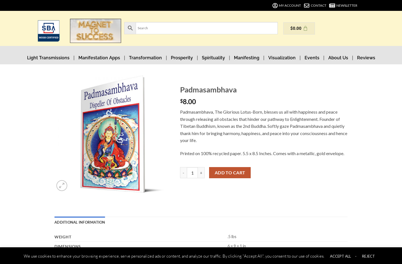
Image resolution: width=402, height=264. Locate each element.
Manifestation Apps (99, 57)
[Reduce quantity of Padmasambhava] (183, 172)
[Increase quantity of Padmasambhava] (201, 172)
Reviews (366, 57)
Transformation (145, 57)
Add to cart (230, 172)
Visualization (282, 57)
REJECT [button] (368, 256)
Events (312, 57)
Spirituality (213, 57)
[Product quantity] (192, 172)
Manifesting (246, 57)
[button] (61, 185)
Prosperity (182, 57)
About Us (338, 57)
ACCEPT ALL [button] (340, 256)
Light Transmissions (48, 57)
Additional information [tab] (79, 222)
